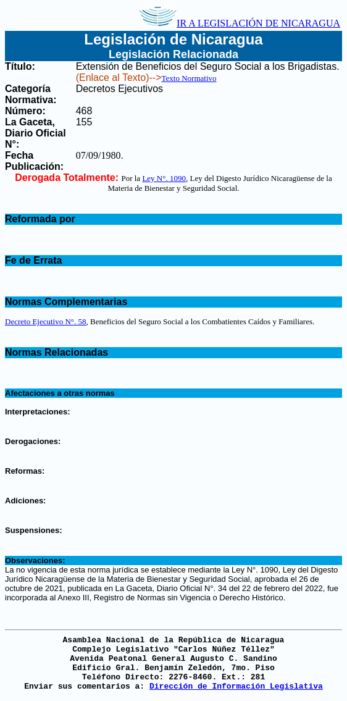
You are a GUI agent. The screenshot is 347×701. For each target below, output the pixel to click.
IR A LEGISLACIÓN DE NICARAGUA (239, 23)
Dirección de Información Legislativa (236, 686)
